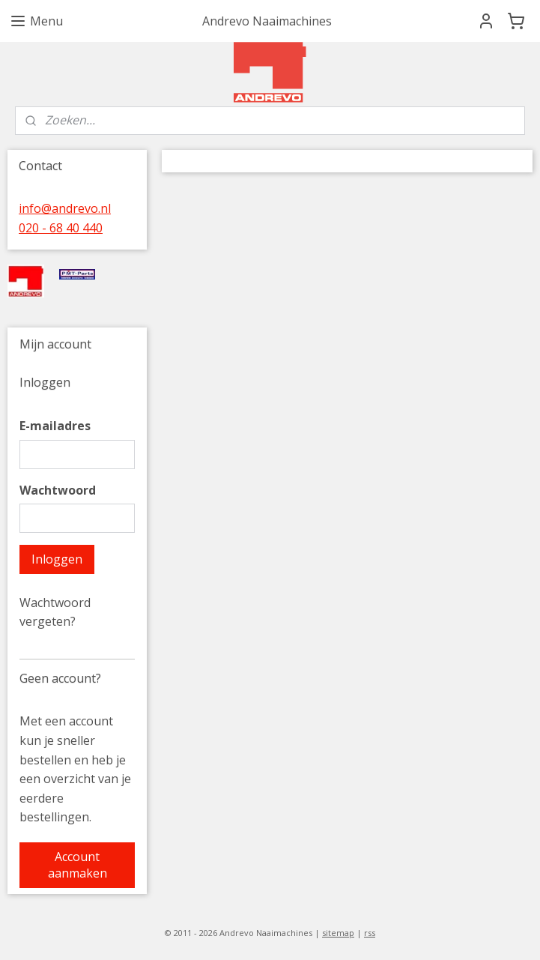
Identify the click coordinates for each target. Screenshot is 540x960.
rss (369, 932)
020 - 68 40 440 (61, 228)
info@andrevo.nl (65, 208)
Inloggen (56, 559)
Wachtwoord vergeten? (55, 612)
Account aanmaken (77, 864)
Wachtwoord (57, 490)
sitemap (338, 932)
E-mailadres (55, 425)
